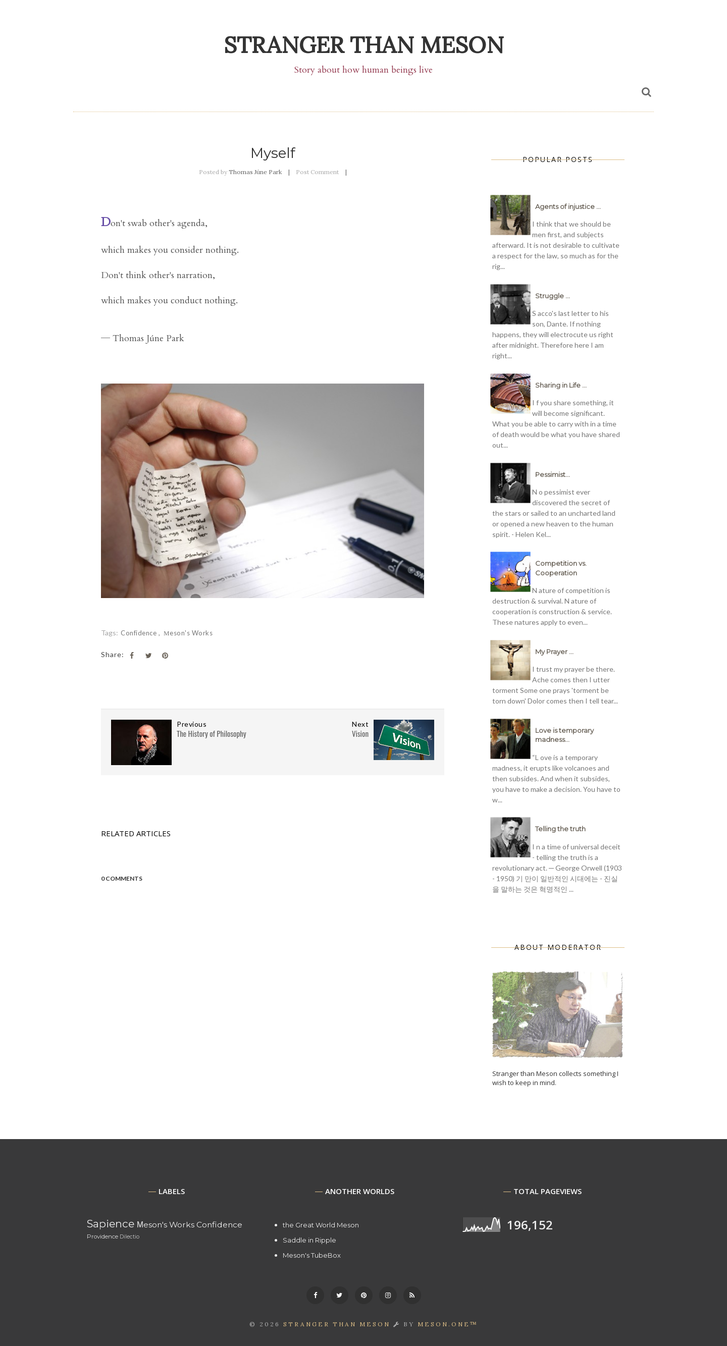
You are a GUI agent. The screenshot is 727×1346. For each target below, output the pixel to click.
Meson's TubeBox (312, 1255)
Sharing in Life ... (561, 385)
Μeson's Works (188, 633)
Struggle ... (552, 296)
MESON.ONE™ (448, 1324)
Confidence (140, 633)
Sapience (110, 1223)
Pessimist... (552, 474)
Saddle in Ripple (309, 1240)
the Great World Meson (321, 1225)
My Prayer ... (554, 652)
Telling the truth (560, 829)
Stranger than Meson (364, 44)
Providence (102, 1236)
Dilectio (129, 1236)
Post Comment (317, 172)
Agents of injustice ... (568, 206)
